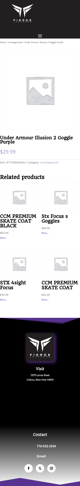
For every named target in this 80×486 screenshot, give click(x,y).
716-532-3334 (46, 446)
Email (41, 456)
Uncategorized (15, 42)
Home (3, 42)
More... (3, 237)
